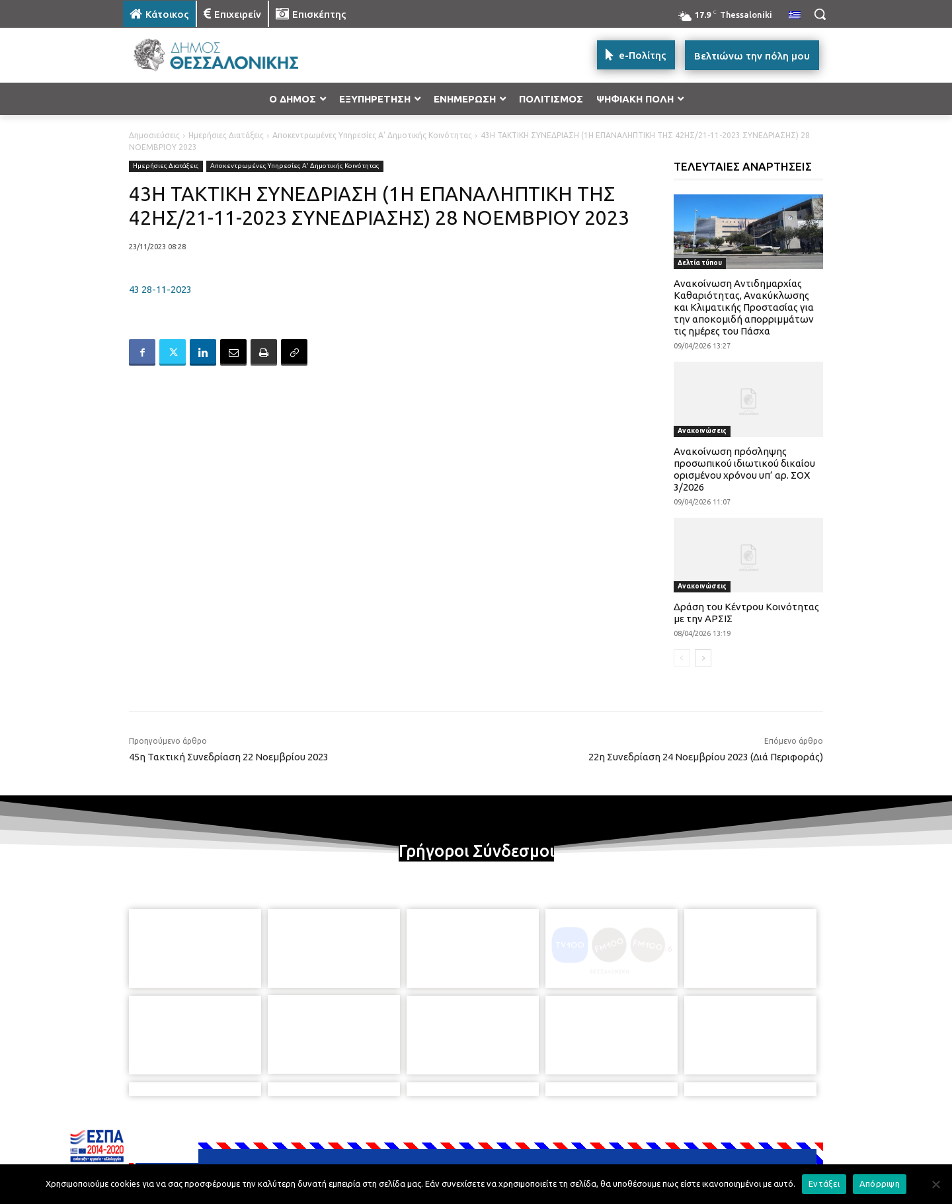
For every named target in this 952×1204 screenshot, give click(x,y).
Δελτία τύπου (700, 262)
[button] (820, 14)
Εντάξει (824, 1183)
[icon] (568, 1132)
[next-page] (703, 657)
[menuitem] (794, 16)
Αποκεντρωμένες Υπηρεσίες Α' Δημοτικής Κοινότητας (372, 135)
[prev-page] (682, 657)
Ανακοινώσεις (702, 430)
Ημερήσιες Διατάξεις (226, 135)
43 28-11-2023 (160, 289)
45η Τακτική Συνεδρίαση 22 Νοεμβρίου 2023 (229, 756)
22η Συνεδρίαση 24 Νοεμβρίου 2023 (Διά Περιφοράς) (705, 756)
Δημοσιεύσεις (154, 135)
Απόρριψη (879, 1183)
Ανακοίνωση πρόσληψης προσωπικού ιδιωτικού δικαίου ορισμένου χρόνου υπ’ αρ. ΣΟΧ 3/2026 (744, 469)
